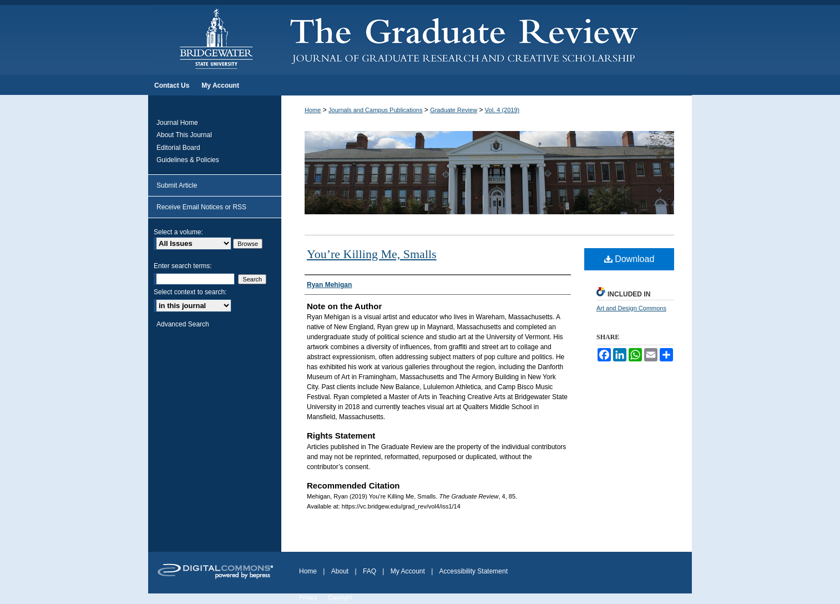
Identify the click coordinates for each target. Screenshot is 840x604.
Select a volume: (178, 232)
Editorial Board (178, 148)
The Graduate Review (486, 38)
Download (629, 259)
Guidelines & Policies (187, 160)
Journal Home (177, 123)
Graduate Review (453, 110)
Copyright (340, 598)
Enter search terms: (183, 266)
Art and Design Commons (631, 308)
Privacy (308, 598)
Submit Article (176, 185)
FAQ (369, 571)
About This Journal (184, 135)
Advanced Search (182, 324)
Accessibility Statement (473, 571)
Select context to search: (190, 292)
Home (313, 110)
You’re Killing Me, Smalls (372, 254)
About (339, 571)
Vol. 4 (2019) (502, 110)
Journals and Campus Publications (375, 110)
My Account (408, 571)
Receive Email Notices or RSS (201, 207)
